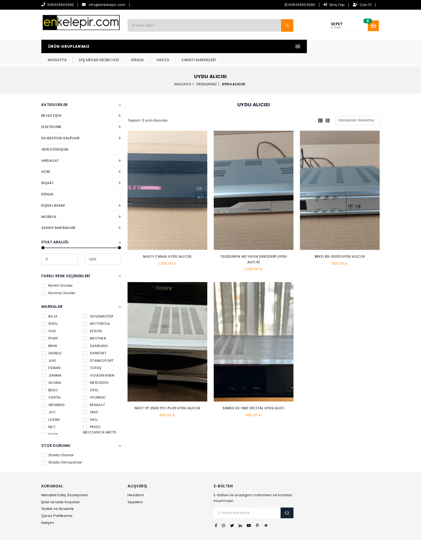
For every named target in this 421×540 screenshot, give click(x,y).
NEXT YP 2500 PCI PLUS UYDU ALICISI (168, 394)
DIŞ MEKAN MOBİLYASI (171, 46)
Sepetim (135, 488)
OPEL (91, 376)
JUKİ (48, 347)
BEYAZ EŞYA (51, 102)
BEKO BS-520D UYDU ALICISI (340, 243)
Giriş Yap (334, 4)
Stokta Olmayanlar (61, 448)
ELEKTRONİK (51, 113)
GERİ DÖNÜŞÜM (54, 135)
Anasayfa (182, 70)
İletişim (47, 509)
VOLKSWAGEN (99, 361)
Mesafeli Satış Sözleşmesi (64, 481)
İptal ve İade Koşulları (60, 488)
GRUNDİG (52, 391)
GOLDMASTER (98, 302)
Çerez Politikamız (56, 502)
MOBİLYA (48, 203)
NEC (48, 413)
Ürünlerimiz (206, 70)
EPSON (92, 317)
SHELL (49, 310)
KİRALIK (210, 46)
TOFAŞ (92, 354)
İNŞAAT (47, 169)
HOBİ (45, 158)
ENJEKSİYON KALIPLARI (60, 124)
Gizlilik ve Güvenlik (57, 495)
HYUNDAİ (94, 383)
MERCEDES (95, 369)
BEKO (49, 376)
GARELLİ (51, 339)
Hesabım (136, 481)
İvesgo (229, 532)
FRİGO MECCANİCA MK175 (99, 416)
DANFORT (94, 339)
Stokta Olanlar (57, 441)
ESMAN (50, 354)
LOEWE (50, 406)
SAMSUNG (95, 332)
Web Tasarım (210, 532)
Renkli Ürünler (57, 272)
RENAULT (94, 391)
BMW (49, 332)
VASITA (235, 46)
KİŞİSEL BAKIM (53, 192)
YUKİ (48, 317)
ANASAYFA (129, 46)
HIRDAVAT (50, 147)
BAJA (49, 302)
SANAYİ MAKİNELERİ (271, 46)
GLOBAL (51, 369)
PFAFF (49, 324)
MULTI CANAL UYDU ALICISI (167, 243)
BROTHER (94, 324)
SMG (90, 398)
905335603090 (60, 4)
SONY (49, 421)
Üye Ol (362, 4)
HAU (90, 406)
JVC (48, 398)
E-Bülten (223, 472)
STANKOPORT (98, 347)
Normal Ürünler (58, 279)
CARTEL (51, 383)
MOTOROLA (96, 310)
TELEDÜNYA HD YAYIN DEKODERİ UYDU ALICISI (253, 245)
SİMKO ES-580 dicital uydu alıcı (253, 394)
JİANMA (51, 361)
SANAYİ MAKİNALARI (58, 214)
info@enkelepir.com (107, 4)
